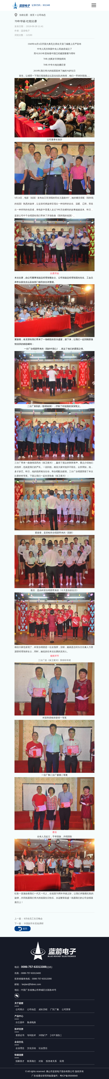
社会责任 (43, 1048)
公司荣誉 (66, 1009)
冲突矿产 (43, 1035)
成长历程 (43, 1009)
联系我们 (31, 1061)
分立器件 (20, 1022)
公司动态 (41, 15)
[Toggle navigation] (94, 5)
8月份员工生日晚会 (33, 918)
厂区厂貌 (54, 1009)
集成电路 (31, 1022)
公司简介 (20, 1009)
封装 (41, 1061)
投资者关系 (51, 1061)
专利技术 (31, 1035)
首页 (32, 15)
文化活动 (31, 1048)
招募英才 (20, 1061)
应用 (62, 1061)
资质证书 (20, 1035)
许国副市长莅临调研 (34, 923)
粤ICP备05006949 (69, 1075)
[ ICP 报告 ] (55, 1035)
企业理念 (20, 1048)
